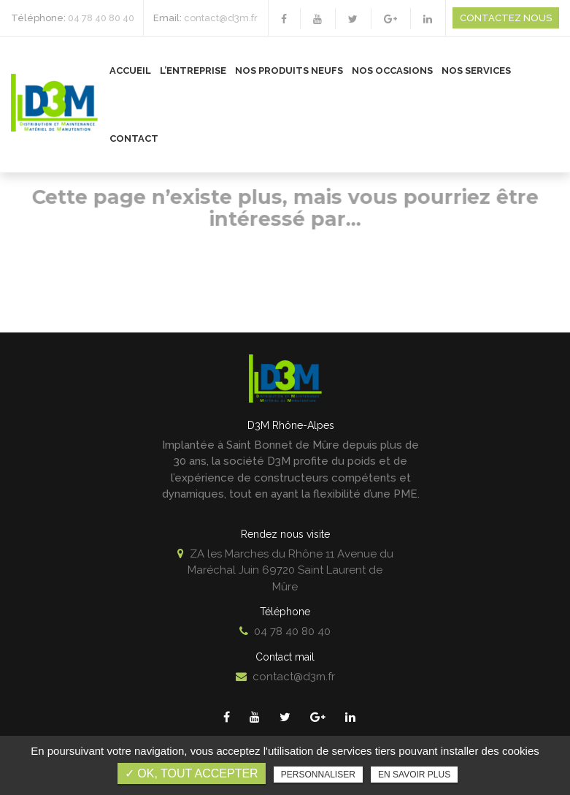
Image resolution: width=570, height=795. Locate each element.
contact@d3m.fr (221, 17)
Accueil (130, 70)
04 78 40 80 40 (101, 17)
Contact (133, 138)
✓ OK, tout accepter (191, 773)
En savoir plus (414, 774)
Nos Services (476, 70)
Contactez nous (506, 17)
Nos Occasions (392, 70)
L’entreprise (193, 70)
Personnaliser (318, 774)
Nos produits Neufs (289, 70)
